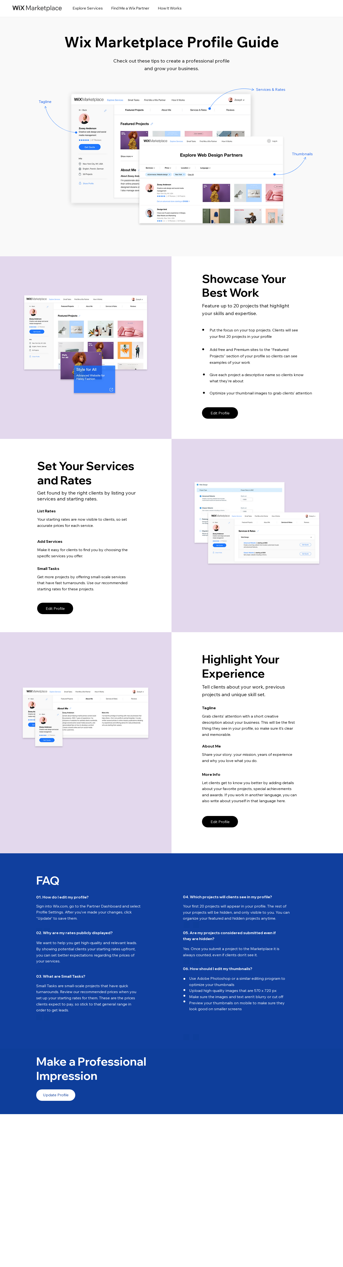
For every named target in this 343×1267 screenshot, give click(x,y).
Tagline (45, 101)
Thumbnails (302, 153)
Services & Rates (270, 89)
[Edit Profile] (220, 413)
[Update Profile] (55, 1095)
